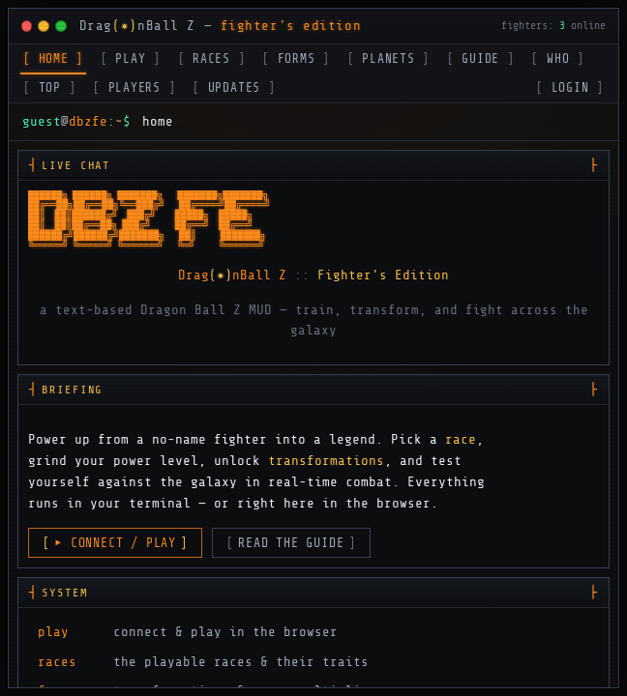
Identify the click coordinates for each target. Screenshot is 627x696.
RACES (212, 59)
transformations (326, 460)
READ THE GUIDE (290, 543)
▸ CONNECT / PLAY (115, 543)
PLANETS (389, 59)
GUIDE (481, 59)
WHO (557, 59)
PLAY (131, 59)
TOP (49, 88)
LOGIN (570, 88)
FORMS (296, 59)
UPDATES (234, 88)
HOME (53, 59)
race (460, 439)
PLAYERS (134, 88)
